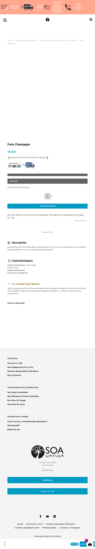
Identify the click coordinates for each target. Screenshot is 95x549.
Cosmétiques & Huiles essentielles (26, 40)
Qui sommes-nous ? (34, 524)
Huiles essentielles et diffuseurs (51, 40)
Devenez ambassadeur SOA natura (23, 371)
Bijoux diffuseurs (71, 40)
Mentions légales (49, 528)
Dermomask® (13, 425)
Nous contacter (14, 375)
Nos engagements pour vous (20, 367)
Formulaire (47, 480)
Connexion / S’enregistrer (70, 528)
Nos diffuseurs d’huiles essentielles (23, 396)
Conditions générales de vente (27, 528)
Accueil (10, 40)
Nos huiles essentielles (17, 392)
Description (47, 232)
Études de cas (13, 429)
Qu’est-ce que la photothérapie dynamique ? (27, 421)
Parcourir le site (14, 363)
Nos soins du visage (16, 400)
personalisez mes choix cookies (47, 536)
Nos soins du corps (16, 404)
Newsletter (47, 491)
